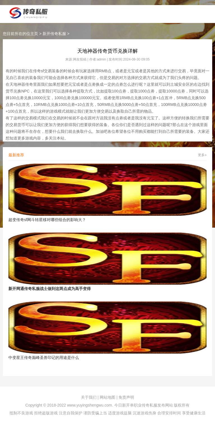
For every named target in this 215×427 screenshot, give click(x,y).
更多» (202, 155)
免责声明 (126, 397)
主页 (34, 33)
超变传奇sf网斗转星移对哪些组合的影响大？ (47, 219)
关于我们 (89, 397)
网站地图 (107, 397)
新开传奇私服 (54, 33)
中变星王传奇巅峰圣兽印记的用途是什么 (43, 357)
